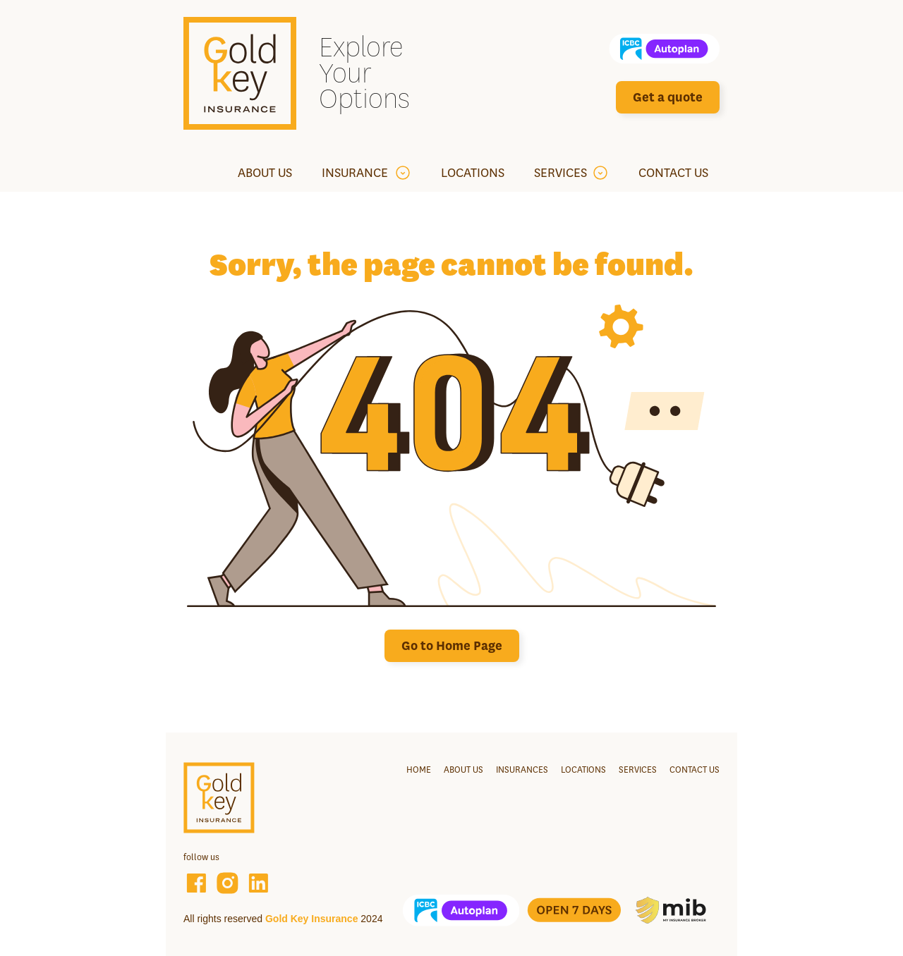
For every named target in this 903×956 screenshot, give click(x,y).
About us (463, 770)
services (638, 770)
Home (418, 770)
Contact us (694, 770)
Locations (583, 770)
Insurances (522, 770)
